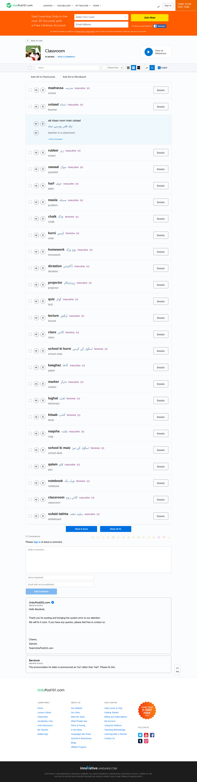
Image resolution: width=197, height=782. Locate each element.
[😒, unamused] (108, 537)
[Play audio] (36, 90)
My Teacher (82, 5)
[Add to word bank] (148, 90)
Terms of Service (129, 776)
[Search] (67, 67)
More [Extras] (96, 5)
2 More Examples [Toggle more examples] (55, 139)
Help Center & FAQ (113, 708)
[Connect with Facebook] (160, 26)
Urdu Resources (45, 725)
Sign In (167, 5)
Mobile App (43, 734)
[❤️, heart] (163, 537)
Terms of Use (80, 31)
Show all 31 (115, 529)
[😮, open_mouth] (153, 537)
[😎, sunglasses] (113, 537)
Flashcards (43, 717)
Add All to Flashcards (43, 77)
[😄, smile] (93, 537)
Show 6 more (81, 529)
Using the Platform (112, 725)
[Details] (160, 90)
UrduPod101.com (116, 774)
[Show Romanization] (152, 67)
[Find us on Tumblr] (140, 741)
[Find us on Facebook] (152, 735)
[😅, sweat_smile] (128, 537)
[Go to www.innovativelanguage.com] (98, 767)
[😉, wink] (133, 537)
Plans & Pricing (78, 725)
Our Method (76, 708)
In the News (76, 730)
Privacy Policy (90, 31)
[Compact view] (128, 67)
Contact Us (109, 738)
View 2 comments (66, 57)
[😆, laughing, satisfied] (123, 537)
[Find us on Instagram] (146, 741)
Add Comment (41, 591)
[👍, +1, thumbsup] (168, 537)
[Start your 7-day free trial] (147, 710)
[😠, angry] (118, 537)
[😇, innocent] (143, 537)
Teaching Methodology (114, 730)
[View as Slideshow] (156, 52)
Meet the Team (78, 717)
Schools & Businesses (81, 738)
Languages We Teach (81, 734)
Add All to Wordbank (74, 77)
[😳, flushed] (98, 537)
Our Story (75, 712)
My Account (109, 721)
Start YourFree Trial (187, 5)
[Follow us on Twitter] (140, 735)
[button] (157, 5)
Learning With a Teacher (115, 734)
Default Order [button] (113, 68)
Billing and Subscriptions (115, 717)
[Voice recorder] (42, 90)
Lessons (47, 5)
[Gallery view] (138, 67)
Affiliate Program (78, 747)
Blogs (73, 743)
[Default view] (133, 67)
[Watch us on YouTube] (146, 735)
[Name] (60, 577)
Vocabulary (64, 5)
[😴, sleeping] (148, 537)
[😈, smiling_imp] (158, 537)
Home (40, 708)
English (162, 67)
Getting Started (111, 712)
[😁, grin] (103, 537)
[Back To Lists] (34, 41)
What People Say (79, 721)
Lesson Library (44, 712)
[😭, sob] (138, 537)
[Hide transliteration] (147, 67)
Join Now (149, 17)
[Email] (60, 584)
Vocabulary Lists (45, 721)
